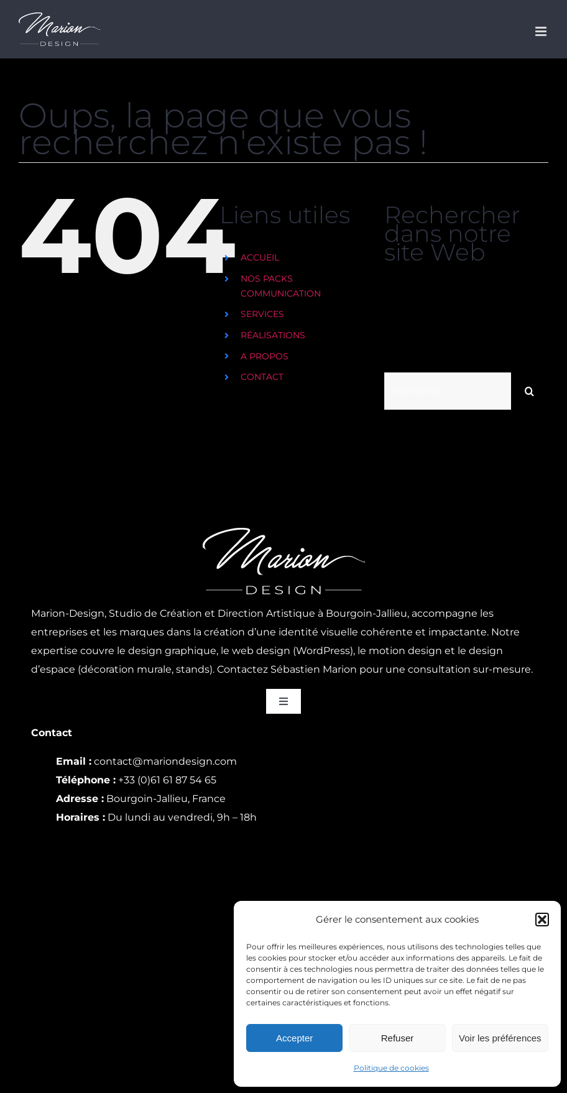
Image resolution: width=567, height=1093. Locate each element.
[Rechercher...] (447, 391)
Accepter (294, 1038)
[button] (542, 919)
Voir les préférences (500, 1038)
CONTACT (262, 376)
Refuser (397, 1038)
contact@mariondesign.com (165, 761)
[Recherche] (529, 391)
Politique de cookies (391, 1067)
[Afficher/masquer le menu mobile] (541, 31)
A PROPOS (264, 356)
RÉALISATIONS (273, 335)
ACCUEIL (260, 257)
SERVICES (262, 314)
